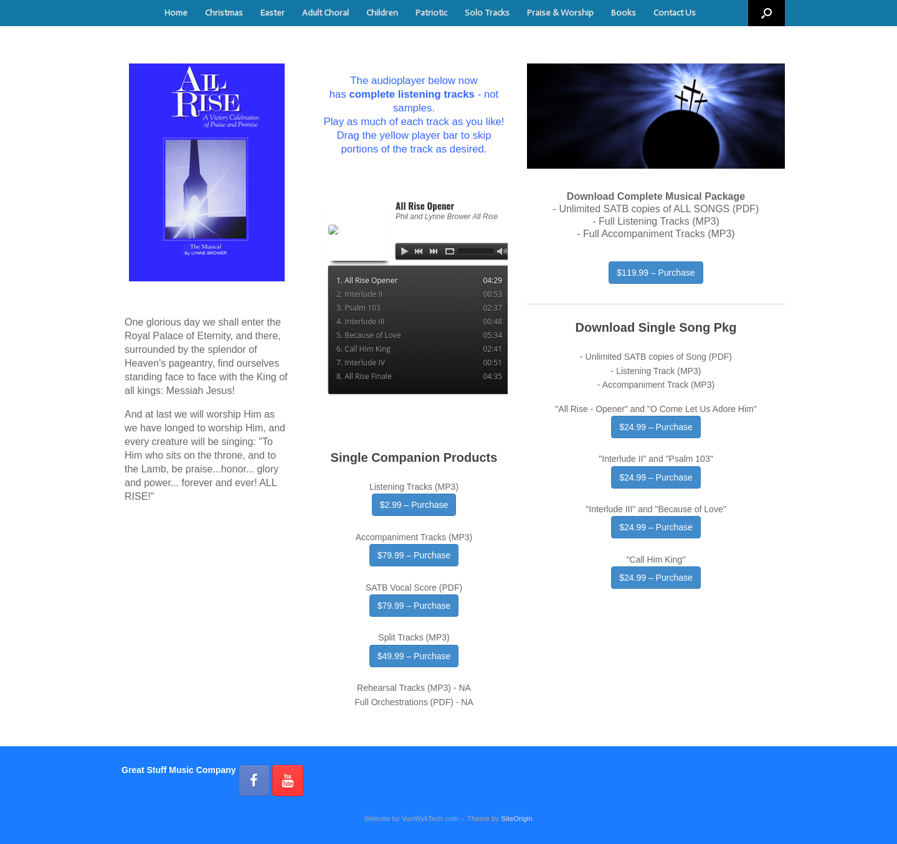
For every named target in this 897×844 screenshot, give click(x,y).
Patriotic (431, 12)
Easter (272, 12)
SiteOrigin (517, 818)
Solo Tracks (487, 12)
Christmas (224, 12)
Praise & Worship (560, 12)
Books (623, 12)
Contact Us (674, 12)
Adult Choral (325, 12)
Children (382, 12)
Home (175, 12)
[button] (766, 13)
